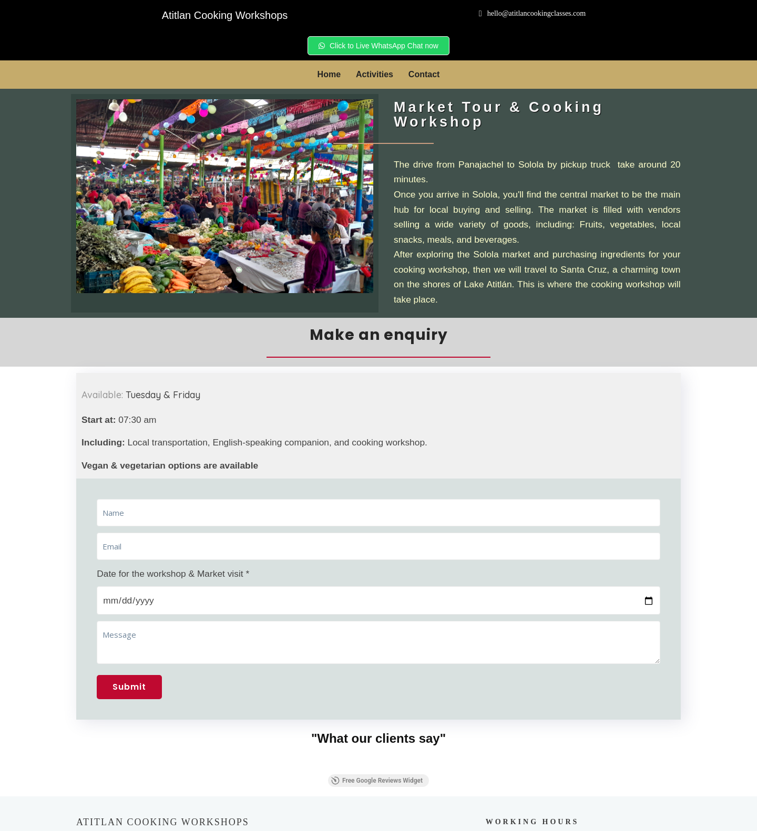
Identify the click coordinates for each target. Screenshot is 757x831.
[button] (76, 626)
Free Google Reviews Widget (377, 643)
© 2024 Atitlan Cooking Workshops (381, 818)
